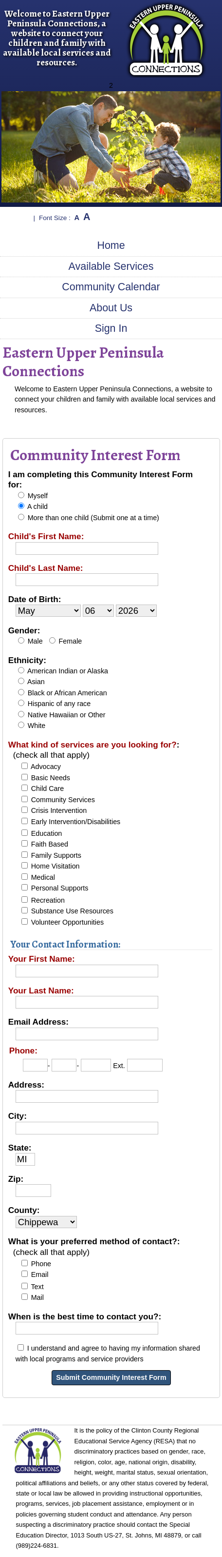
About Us (111, 308)
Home (111, 245)
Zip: (15, 1179)
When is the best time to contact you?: (85, 1316)
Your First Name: (41, 959)
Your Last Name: (41, 990)
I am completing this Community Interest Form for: (100, 479)
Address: (26, 1085)
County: (24, 1210)
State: (20, 1148)
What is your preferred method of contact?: (94, 1246)
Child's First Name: (46, 536)
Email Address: (38, 1022)
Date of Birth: (34, 599)
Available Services (111, 266)
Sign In (111, 328)
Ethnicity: (27, 660)
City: (17, 1116)
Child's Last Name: (45, 568)
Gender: (24, 630)
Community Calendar (111, 287)
